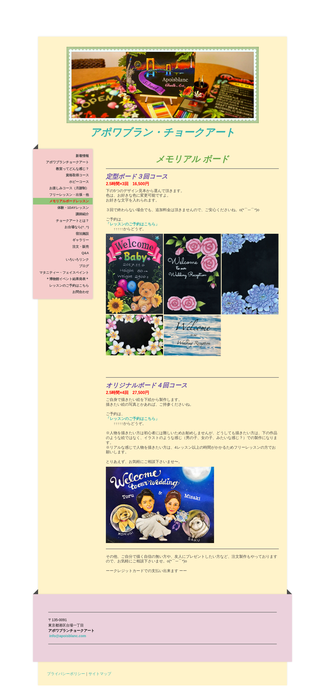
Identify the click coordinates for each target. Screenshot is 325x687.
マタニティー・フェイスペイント (64, 274)
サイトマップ (99, 675)
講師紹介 (82, 216)
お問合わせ (80, 294)
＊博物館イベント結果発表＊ (67, 281)
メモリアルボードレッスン (69, 203)
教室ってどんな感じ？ (72, 170)
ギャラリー (80, 242)
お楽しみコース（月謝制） (69, 190)
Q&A (85, 255)
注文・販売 (80, 248)
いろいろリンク (77, 261)
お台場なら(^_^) (76, 229)
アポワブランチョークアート (67, 164)
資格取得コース (77, 177)
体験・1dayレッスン (73, 209)
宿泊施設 (82, 235)
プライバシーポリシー (66, 675)
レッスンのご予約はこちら (69, 287)
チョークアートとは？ (72, 222)
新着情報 (82, 157)
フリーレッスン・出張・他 (69, 196)
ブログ (84, 268)
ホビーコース (79, 183)
